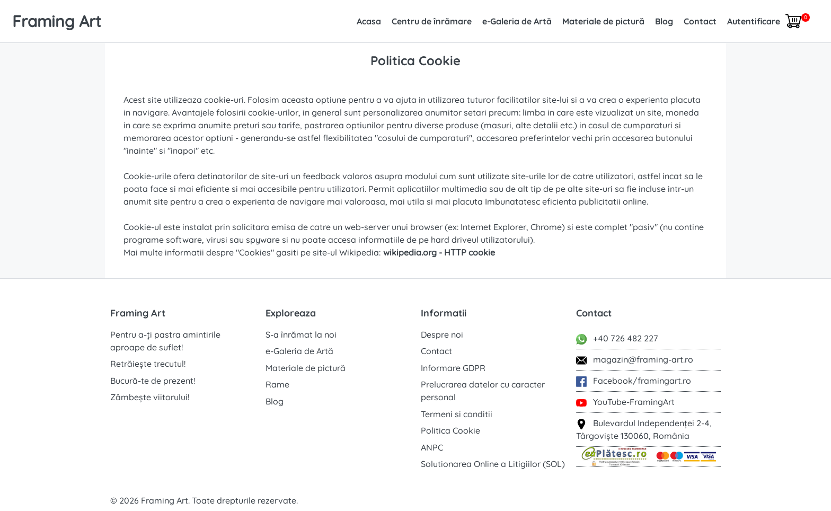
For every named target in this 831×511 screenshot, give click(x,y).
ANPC (432, 447)
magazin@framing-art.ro (634, 360)
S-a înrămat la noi (301, 334)
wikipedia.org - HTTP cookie (439, 252)
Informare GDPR (453, 368)
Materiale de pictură (603, 21)
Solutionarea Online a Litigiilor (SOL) (493, 464)
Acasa (369, 21)
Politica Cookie (450, 430)
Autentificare (753, 21)
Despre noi (442, 334)
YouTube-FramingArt (625, 402)
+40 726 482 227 (617, 339)
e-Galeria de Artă (517, 21)
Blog (664, 21)
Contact (700, 21)
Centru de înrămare (432, 21)
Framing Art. (165, 500)
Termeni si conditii (456, 414)
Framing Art (56, 21)
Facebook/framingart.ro (633, 381)
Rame (277, 384)
